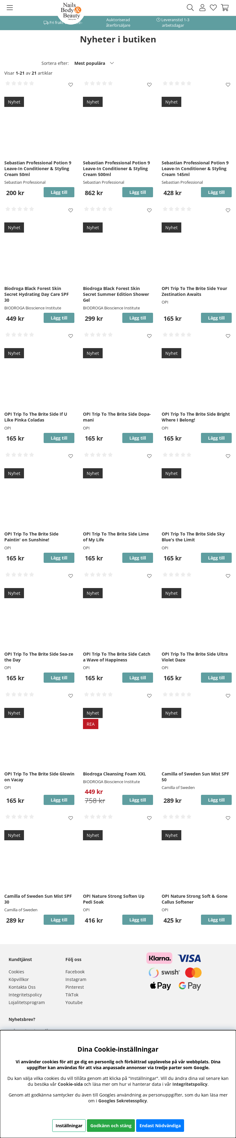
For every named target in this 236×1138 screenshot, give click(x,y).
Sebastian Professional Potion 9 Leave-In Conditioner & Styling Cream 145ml (195, 168)
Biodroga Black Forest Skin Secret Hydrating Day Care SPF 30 (36, 294)
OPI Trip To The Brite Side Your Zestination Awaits (194, 291)
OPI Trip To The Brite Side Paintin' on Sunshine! (31, 537)
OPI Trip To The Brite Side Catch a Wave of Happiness (116, 657)
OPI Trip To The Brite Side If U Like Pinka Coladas (35, 417)
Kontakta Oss (22, 987)
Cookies (16, 972)
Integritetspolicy (25, 995)
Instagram (75, 979)
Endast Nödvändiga (160, 1125)
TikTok (71, 995)
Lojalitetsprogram (27, 1002)
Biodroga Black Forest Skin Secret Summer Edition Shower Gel (116, 294)
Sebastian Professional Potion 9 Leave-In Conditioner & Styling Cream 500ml (116, 168)
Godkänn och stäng (111, 1125)
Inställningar (69, 1125)
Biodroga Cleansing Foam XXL (114, 774)
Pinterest (74, 987)
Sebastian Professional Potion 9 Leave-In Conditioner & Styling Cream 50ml (37, 168)
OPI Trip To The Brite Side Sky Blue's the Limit (193, 537)
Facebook (75, 972)
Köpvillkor (19, 979)
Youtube (74, 1002)
